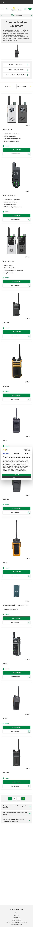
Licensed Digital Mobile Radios (16, 75)
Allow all (16, 474)
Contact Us (16, 917)
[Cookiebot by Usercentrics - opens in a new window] (23, 450)
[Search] (7, 9)
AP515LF (6, 323)
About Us (16, 915)
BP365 (5, 664)
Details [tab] (16, 453)
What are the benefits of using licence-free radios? (15, 813)
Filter (6, 86)
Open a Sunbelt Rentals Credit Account (16, 922)
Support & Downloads (16, 924)
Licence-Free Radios (15, 65)
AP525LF (6, 386)
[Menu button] (2, 9)
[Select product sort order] (26, 86)
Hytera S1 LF (7, 129)
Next (31, 15)
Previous (2, 15)
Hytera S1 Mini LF (9, 195)
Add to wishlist (20, 154)
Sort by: (19, 86)
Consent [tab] (6, 453)
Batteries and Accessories (16, 70)
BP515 (5, 718)
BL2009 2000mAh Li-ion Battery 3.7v (16, 605)
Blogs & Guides (16, 920)
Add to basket (16, 150)
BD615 (5, 563)
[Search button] (7, 9)
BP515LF (6, 773)
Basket (30, 9)
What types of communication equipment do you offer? (15, 807)
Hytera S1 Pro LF (9, 261)
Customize (16, 477)
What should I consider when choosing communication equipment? (13, 820)
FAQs (16, 913)
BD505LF (6, 499)
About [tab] (27, 453)
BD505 (5, 441)
